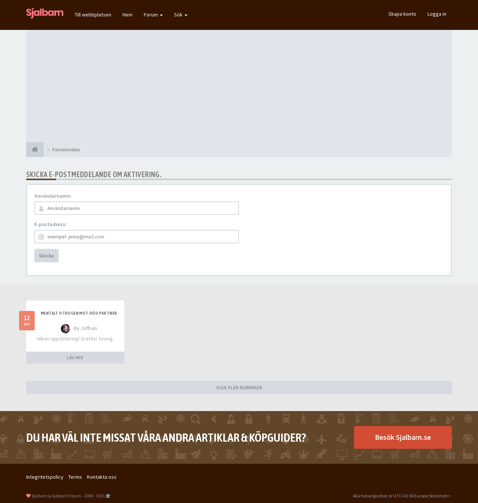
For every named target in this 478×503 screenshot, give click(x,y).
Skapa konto (402, 13)
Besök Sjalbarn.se (403, 437)
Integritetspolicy (44, 476)
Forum (153, 14)
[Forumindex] (35, 149)
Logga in (437, 13)
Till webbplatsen (93, 14)
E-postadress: (50, 224)
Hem (127, 14)
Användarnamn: (53, 195)
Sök (180, 14)
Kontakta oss (102, 476)
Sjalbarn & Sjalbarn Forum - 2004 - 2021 (68, 496)
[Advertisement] (239, 86)
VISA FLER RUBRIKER (239, 387)
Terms (75, 476)
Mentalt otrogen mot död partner (79, 313)
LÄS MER (75, 357)
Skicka (46, 255)
